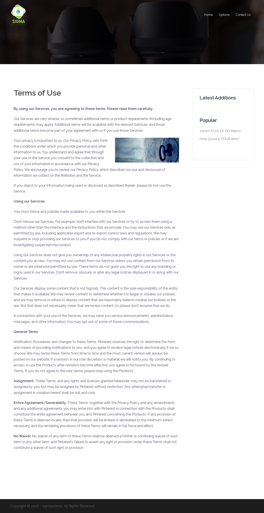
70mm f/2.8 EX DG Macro (220, 131)
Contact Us (243, 14)
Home (208, 14)
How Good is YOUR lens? (219, 139)
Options (224, 14)
